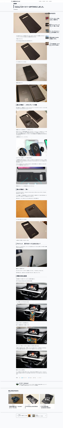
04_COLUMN (50, 1)
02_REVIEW (43, 1)
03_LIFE (47, 1)
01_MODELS (40, 1)
